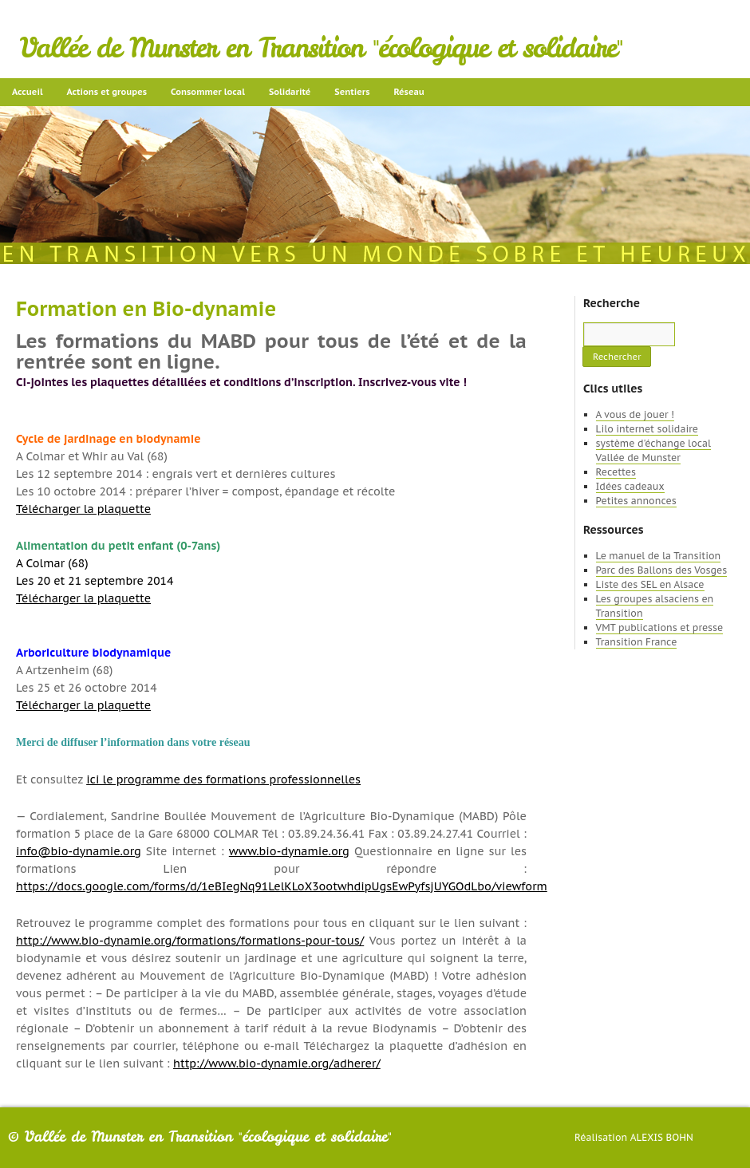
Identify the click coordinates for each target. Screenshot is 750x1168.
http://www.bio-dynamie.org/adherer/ (277, 1063)
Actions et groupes (107, 91)
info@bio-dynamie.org (78, 851)
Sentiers (351, 91)
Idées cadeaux (630, 486)
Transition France (636, 642)
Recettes (616, 472)
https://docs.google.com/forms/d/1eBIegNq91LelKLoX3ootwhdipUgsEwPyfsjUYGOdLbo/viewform (281, 886)
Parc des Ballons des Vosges (662, 570)
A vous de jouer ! (635, 414)
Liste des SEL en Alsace (650, 584)
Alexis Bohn (661, 1137)
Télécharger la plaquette (83, 509)
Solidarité (289, 91)
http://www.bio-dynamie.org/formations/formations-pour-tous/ (190, 940)
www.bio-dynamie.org (289, 851)
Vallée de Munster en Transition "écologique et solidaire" (321, 48)
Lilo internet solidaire (647, 429)
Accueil (27, 91)
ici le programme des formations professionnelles (223, 779)
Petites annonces (636, 501)
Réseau (408, 91)
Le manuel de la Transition (658, 556)
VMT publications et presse (660, 627)
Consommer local (208, 91)
